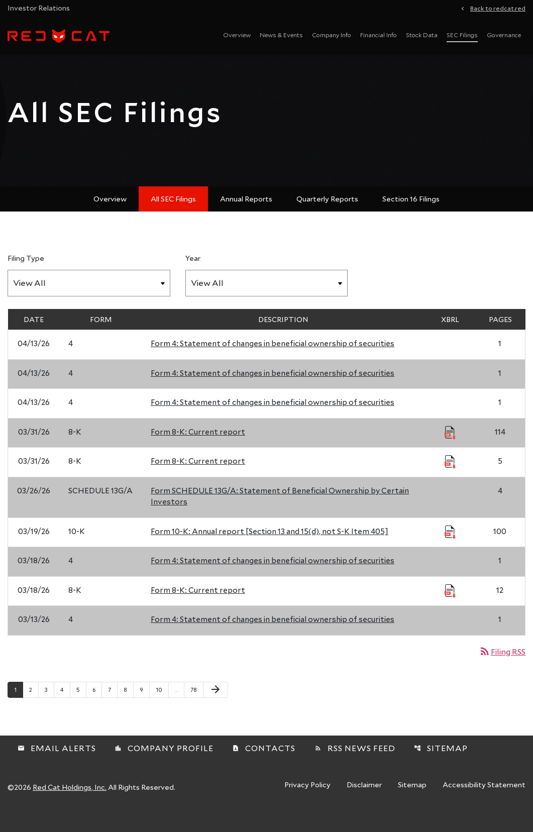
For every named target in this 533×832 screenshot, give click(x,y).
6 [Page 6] (97, 708)
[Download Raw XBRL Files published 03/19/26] (450, 551)
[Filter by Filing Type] (89, 302)
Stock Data (422, 35)
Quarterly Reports (327, 218)
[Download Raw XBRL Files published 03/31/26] (450, 451)
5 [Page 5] (81, 708)
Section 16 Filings (411, 218)
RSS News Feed (354, 766)
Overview (237, 35)
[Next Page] (215, 709)
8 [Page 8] (128, 708)
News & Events (281, 35)
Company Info (331, 35)
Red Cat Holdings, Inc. (69, 805)
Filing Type (26, 277)
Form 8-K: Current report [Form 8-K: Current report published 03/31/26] (198, 451)
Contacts (263, 766)
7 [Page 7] (113, 708)
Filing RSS (502, 670)
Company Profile (164, 766)
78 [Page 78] (196, 708)
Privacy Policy (307, 804)
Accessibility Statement (484, 804)
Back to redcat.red (497, 7)
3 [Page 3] (49, 708)
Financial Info (378, 35)
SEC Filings (462, 35)
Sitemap (441, 766)
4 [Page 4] (65, 708)
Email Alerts (57, 766)
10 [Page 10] (162, 708)
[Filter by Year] (266, 302)
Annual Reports (246, 218)
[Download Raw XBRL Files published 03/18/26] (450, 609)
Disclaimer (364, 804)
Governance (504, 35)
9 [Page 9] (144, 708)
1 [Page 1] (18, 708)
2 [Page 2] (34, 708)
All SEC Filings (173, 218)
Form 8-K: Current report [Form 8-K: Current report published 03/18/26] (198, 609)
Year (192, 277)
